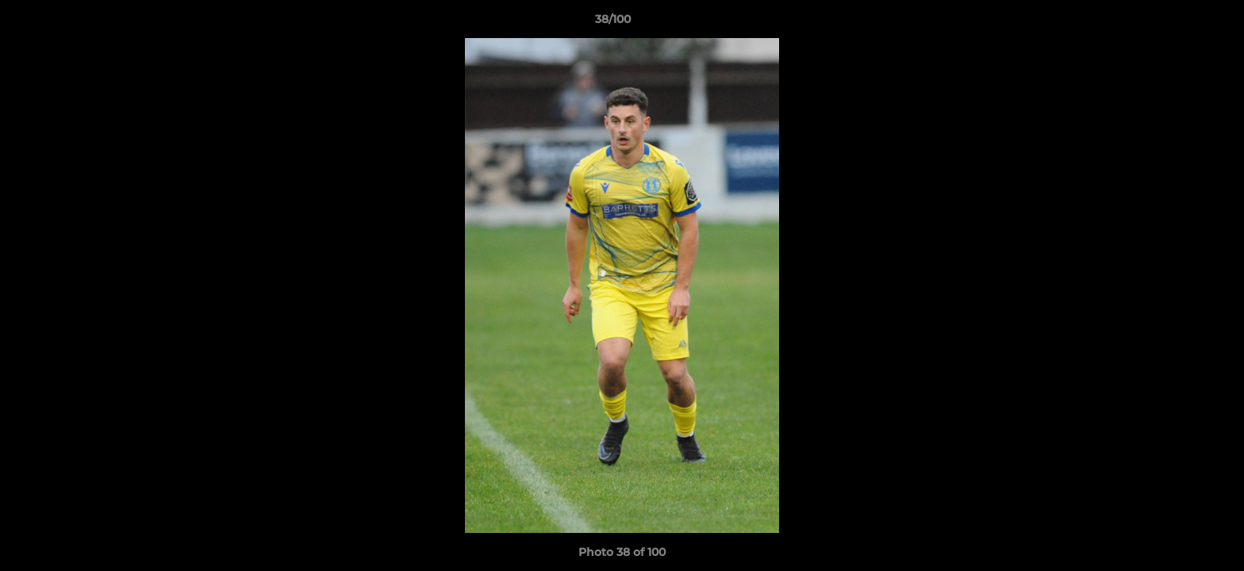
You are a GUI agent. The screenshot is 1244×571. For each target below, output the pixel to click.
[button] (1177, 23)
